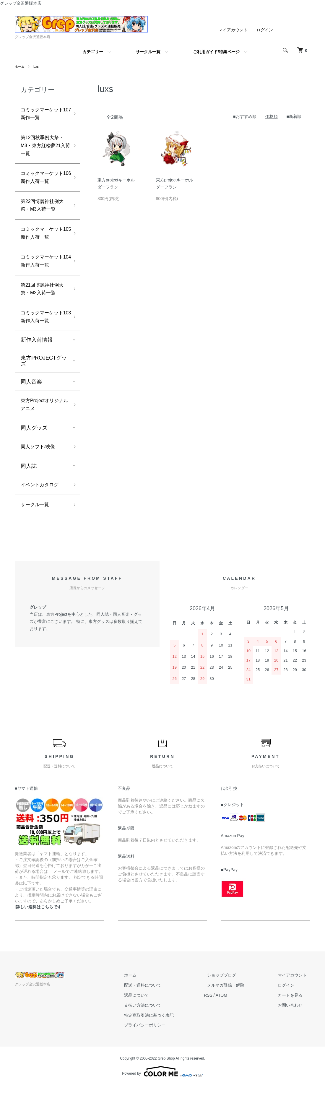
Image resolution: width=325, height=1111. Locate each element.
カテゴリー (92, 51)
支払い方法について (159, 1030)
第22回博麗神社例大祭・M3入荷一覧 (43, 214)
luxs (37, 66)
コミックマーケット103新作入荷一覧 (44, 335)
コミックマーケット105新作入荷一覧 (44, 244)
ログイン (264, 29)
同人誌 (29, 489)
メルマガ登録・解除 (236, 1010)
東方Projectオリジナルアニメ (42, 425)
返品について (153, 1020)
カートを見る (293, 1020)
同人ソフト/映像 (40, 469)
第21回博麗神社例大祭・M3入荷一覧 (43, 305)
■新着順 (294, 116)
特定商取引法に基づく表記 (166, 1040)
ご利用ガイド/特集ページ (216, 51)
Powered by (162, 1096)
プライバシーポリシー (162, 1050)
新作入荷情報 (37, 360)
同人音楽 (31, 402)
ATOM (235, 1020)
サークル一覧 (148, 51)
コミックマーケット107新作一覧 (42, 115)
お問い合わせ (293, 1030)
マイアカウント (233, 29)
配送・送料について (159, 1010)
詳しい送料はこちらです (38, 932)
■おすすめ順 (244, 116)
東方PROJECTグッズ (44, 380)
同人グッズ (34, 450)
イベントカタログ (42, 508)
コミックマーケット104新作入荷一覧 (44, 274)
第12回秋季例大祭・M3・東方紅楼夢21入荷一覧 (43, 150)
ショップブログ (231, 1000)
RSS (221, 1020)
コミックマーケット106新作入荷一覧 (44, 184)
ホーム (20, 66)
